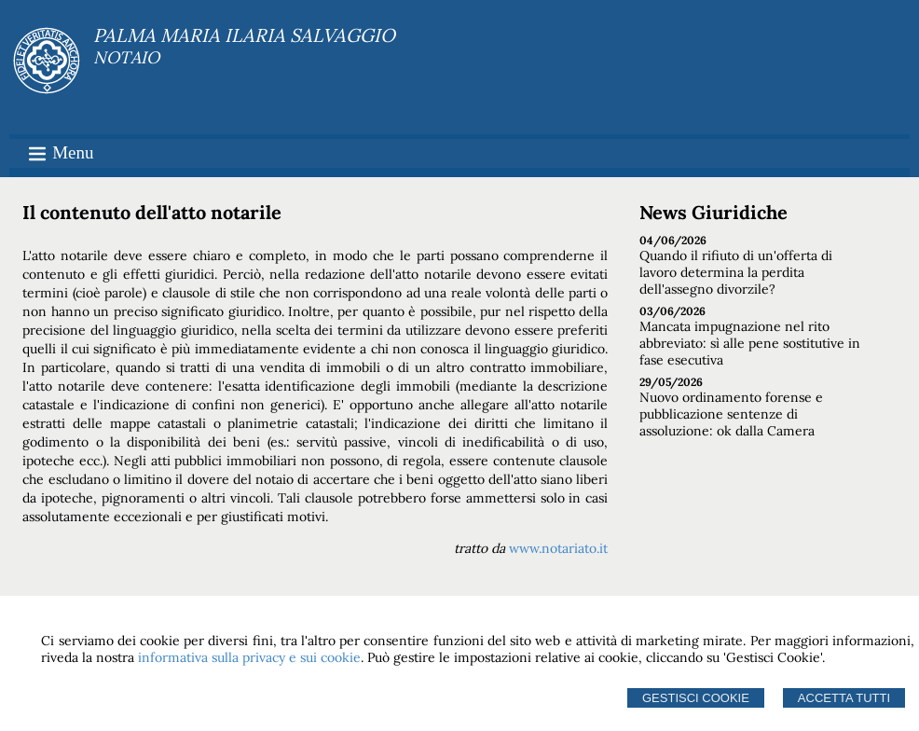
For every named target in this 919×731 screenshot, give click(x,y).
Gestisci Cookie (695, 698)
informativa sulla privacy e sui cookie (249, 657)
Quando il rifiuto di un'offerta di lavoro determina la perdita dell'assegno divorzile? (735, 272)
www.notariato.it (558, 548)
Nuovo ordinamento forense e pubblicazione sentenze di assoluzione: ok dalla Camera (731, 414)
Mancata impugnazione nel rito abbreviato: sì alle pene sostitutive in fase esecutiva (749, 343)
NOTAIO (126, 57)
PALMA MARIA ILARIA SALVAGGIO (244, 35)
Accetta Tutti (844, 698)
